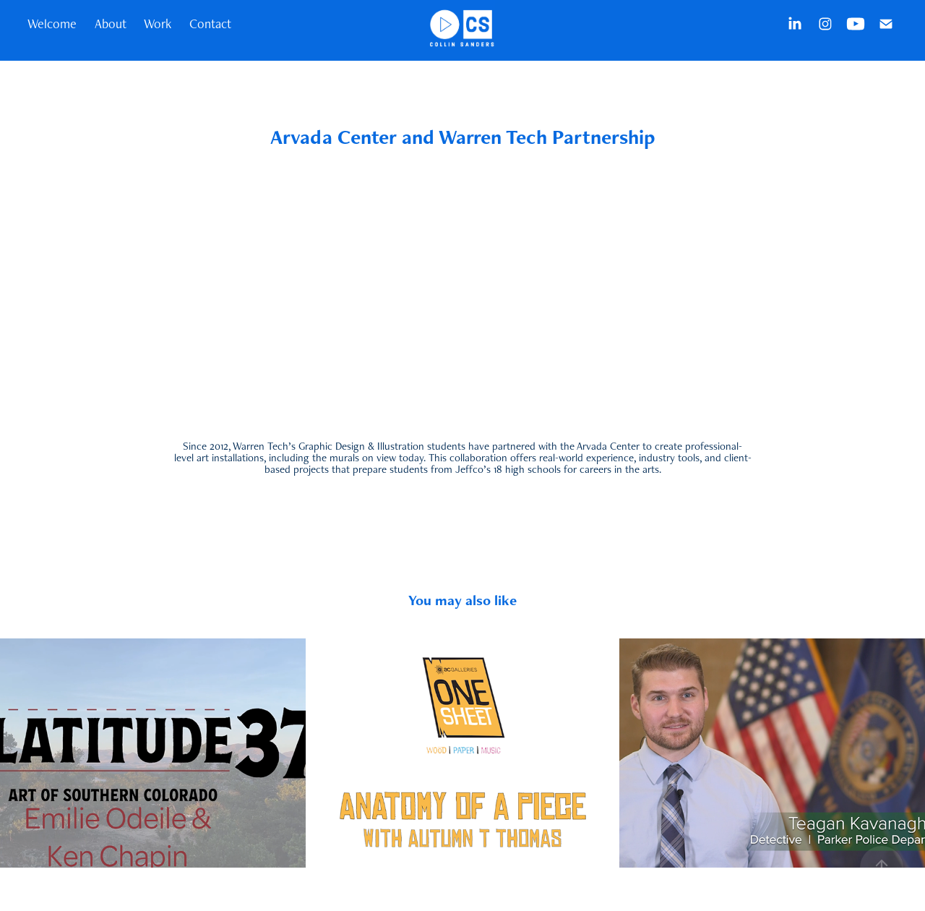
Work (157, 23)
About (110, 23)
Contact (210, 23)
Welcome (52, 23)
